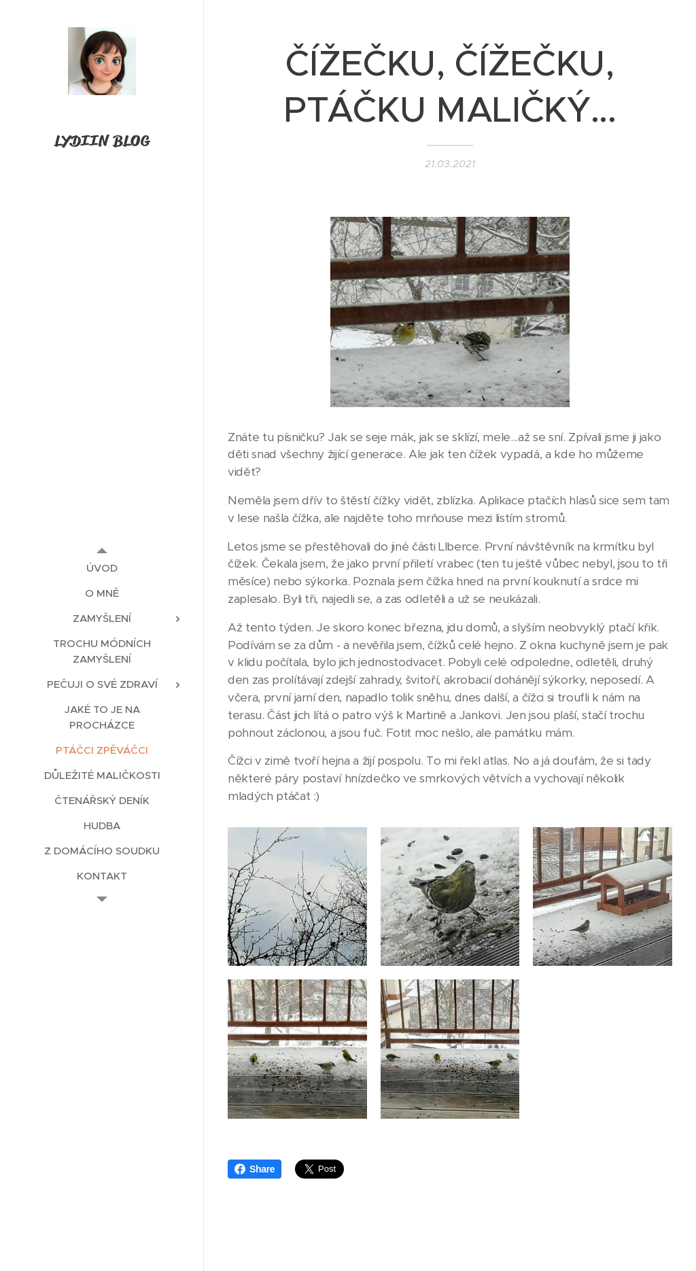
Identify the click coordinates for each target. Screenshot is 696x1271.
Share (254, 1169)
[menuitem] (102, 568)
